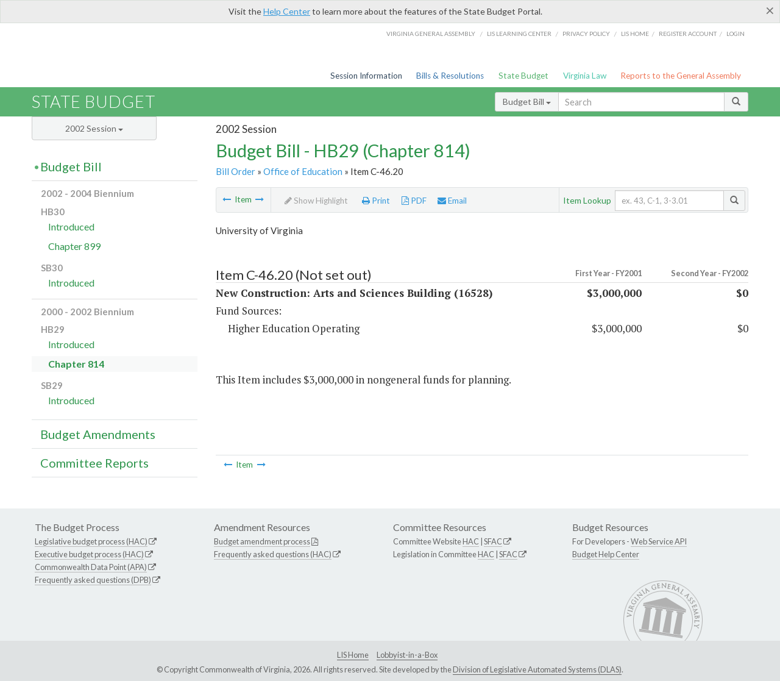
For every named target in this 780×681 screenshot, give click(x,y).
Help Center (286, 11)
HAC (471, 541)
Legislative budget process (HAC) (91, 541)
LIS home (635, 33)
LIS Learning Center (519, 33)
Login (735, 33)
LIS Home (353, 655)
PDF (414, 200)
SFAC (493, 541)
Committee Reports (94, 462)
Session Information (366, 75)
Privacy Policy (586, 33)
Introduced (71, 226)
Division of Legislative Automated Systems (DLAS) (537, 669)
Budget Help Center (605, 554)
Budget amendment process (262, 541)
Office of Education (302, 171)
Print (376, 200)
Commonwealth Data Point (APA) (91, 567)
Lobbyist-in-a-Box (407, 655)
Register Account (688, 33)
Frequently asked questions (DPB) (93, 580)
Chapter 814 (76, 363)
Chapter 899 (74, 246)
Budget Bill (527, 101)
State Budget (523, 75)
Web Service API (659, 541)
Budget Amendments (97, 434)
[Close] (770, 10)
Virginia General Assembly (430, 33)
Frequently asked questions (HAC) (273, 554)
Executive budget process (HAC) (89, 554)
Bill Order (235, 171)
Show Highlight (316, 200)
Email (452, 200)
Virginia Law (584, 75)
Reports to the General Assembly (680, 75)
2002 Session (94, 128)
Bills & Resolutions (450, 75)
